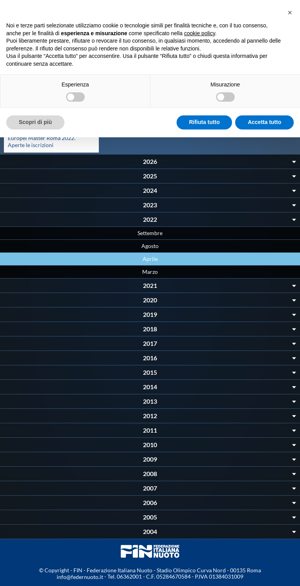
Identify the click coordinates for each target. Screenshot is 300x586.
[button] (290, 12)
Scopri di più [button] (35, 122)
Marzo (150, 271)
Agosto (150, 246)
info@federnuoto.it (80, 576)
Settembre (150, 233)
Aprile (150, 258)
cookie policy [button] (199, 33)
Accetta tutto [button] (264, 122)
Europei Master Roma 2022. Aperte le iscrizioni (41, 141)
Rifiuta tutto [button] (204, 122)
